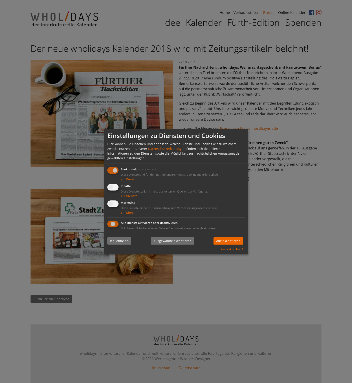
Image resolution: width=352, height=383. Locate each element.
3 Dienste (129, 196)
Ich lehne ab (119, 241)
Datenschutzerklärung (165, 149)
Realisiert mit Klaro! (231, 249)
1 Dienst (128, 179)
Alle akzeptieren (228, 241)
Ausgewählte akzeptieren (172, 241)
